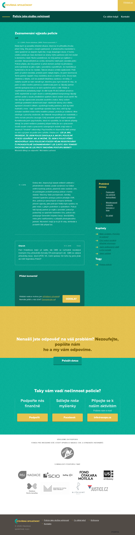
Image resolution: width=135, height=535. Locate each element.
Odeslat (71, 298)
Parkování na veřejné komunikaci (111, 195)
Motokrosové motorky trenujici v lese (111, 206)
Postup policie (105, 264)
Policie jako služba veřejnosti (31, 16)
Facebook (67, 417)
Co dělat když (110, 16)
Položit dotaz (67, 360)
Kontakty (47, 524)
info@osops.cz (102, 417)
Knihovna (95, 520)
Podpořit (32, 417)
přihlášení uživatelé (51, 296)
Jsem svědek (105, 253)
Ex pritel (109, 215)
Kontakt (125, 16)
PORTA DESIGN (115, 532)
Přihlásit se (128, 2)
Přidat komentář (28, 276)
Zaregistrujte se (48, 299)
